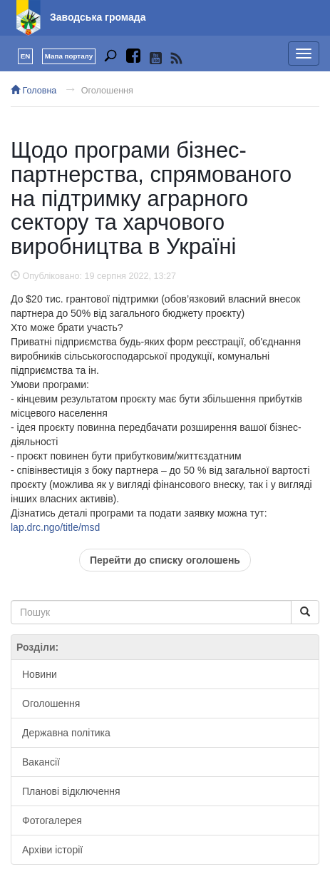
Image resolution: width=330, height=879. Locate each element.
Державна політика (66, 732)
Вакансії (41, 762)
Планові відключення (71, 791)
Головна (33, 91)
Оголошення (107, 91)
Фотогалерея (52, 820)
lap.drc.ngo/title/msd (55, 527)
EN (26, 56)
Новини (39, 674)
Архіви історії (52, 849)
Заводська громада (98, 17)
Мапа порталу (69, 56)
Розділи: (37, 647)
